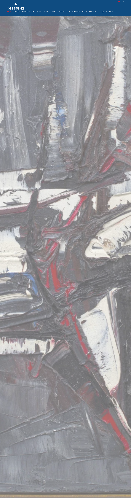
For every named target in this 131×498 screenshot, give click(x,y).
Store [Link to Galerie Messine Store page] (54, 11)
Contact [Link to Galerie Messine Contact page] (92, 11)
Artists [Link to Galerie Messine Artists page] (17, 11)
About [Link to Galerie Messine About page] (84, 11)
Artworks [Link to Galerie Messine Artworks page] (26, 11)
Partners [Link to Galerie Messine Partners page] (76, 11)
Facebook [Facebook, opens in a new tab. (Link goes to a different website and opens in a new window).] (106, 11)
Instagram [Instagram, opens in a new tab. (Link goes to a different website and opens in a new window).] (109, 11)
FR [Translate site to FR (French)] (119, 1)
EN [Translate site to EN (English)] (123, 1)
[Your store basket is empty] (103, 11)
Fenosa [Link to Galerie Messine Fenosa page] (47, 11)
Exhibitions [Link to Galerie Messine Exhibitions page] (37, 11)
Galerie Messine (16, 6)
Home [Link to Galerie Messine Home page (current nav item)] (9, 11)
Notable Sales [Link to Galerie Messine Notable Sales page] (64, 11)
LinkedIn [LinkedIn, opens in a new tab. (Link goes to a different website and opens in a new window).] (112, 11)
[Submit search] (100, 11)
